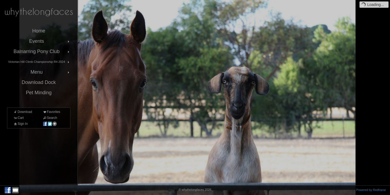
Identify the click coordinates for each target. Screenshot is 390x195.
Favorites (51, 112)
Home (38, 31)
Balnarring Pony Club (42, 51)
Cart (18, 118)
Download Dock (39, 82)
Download (22, 112)
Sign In (20, 124)
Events (49, 41)
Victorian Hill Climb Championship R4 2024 (39, 62)
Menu (50, 72)
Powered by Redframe (371, 189)
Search (50, 118)
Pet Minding (38, 92)
